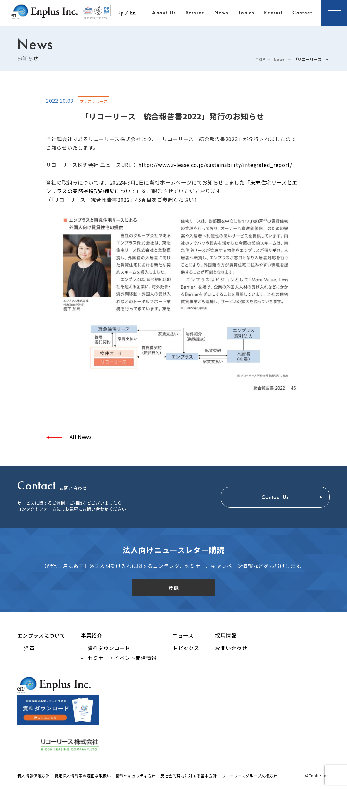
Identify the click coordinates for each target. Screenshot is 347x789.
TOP (260, 59)
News (221, 13)
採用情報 (225, 635)
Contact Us (275, 497)
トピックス (186, 648)
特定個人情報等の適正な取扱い (83, 775)
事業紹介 (91, 635)
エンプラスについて (41, 635)
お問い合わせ (231, 648)
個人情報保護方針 (33, 775)
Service (195, 13)
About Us (164, 13)
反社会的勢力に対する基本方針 (188, 775)
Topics (246, 13)
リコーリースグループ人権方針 (249, 775)
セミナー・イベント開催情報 (122, 658)
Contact (302, 13)
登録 (173, 588)
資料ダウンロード (109, 648)
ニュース (183, 635)
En (133, 13)
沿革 (29, 648)
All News (80, 437)
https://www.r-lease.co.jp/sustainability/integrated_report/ (215, 165)
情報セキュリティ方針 (136, 775)
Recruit (273, 13)
